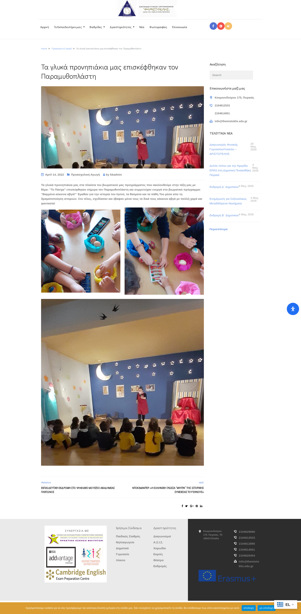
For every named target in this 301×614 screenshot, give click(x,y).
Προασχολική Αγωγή (85, 174)
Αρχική (44, 27)
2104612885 (247, 543)
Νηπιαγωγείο (125, 542)
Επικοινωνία (179, 27)
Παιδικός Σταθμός (128, 536)
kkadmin (116, 174)
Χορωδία (159, 548)
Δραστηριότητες (120, 27)
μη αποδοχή (267, 608)
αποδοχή (249, 608)
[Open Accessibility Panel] (293, 309)
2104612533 (247, 537)
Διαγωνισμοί (162, 536)
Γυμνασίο (122, 554)
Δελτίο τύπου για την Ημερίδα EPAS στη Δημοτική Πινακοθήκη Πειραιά (230, 170)
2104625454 (247, 555)
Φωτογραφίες (158, 27)
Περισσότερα (219, 229)
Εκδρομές (160, 566)
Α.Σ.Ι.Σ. (158, 542)
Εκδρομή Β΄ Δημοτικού (224, 215)
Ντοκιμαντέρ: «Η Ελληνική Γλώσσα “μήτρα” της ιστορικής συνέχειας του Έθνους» (168, 490)
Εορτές (158, 554)
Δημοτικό (122, 548)
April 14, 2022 (54, 174)
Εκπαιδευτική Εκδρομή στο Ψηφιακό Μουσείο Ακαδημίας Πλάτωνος (78, 490)
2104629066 (247, 531)
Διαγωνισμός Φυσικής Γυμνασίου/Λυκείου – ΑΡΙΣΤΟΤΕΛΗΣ (224, 149)
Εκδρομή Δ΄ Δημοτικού (224, 186)
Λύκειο (120, 560)
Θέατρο (158, 560)
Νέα (141, 27)
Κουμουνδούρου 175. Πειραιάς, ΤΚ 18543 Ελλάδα (213, 535)
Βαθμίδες (96, 27)
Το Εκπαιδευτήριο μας (68, 27)
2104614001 (247, 549)
